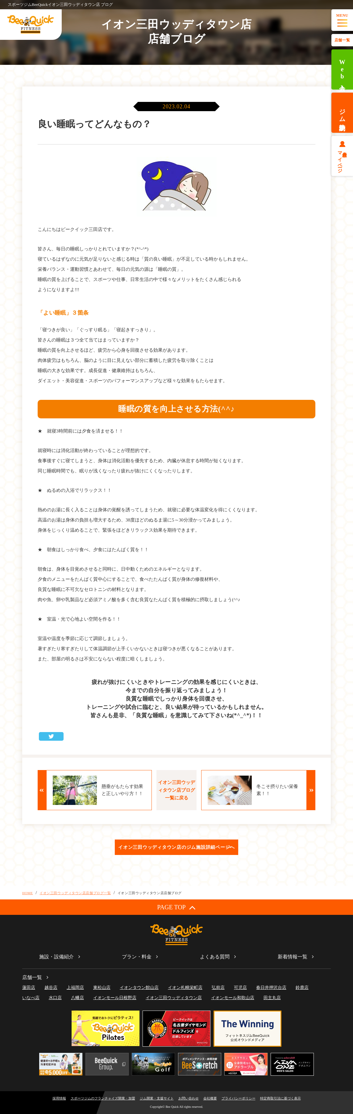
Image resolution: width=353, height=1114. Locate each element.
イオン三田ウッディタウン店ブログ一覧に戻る (176, 790)
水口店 (55, 997)
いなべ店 (30, 997)
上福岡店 (75, 987)
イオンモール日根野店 (114, 997)
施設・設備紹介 (56, 956)
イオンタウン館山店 (139, 987)
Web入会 (342, 70)
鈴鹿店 (302, 987)
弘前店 (218, 987)
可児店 (240, 987)
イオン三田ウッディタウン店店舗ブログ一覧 (75, 893)
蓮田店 (28, 987)
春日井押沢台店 (271, 987)
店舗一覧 (342, 40)
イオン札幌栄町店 (185, 987)
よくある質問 (215, 956)
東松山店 (101, 987)
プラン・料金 (137, 956)
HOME (27, 893)
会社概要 (210, 1098)
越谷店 (50, 987)
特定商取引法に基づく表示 (280, 1098)
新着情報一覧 (292, 956)
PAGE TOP (176, 907)
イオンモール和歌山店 (232, 997)
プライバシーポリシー (238, 1098)
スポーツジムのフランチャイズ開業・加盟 (103, 1098)
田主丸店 (272, 997)
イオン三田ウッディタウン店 (174, 997)
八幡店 (77, 997)
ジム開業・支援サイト (157, 1098)
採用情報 (59, 1098)
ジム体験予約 (342, 113)
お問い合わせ (188, 1098)
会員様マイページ (342, 160)
